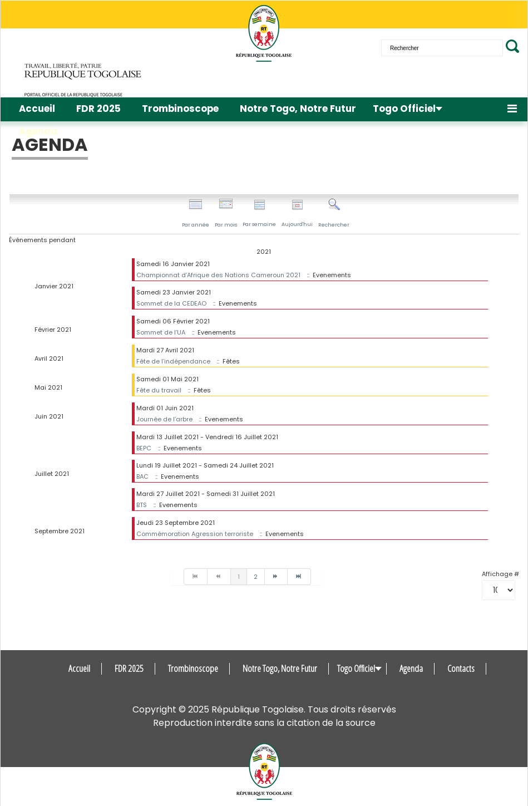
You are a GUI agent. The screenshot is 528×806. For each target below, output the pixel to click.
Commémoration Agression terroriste (194, 533)
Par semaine (259, 213)
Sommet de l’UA (160, 332)
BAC (142, 476)
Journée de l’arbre (164, 419)
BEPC (143, 448)
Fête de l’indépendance (173, 361)
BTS (141, 504)
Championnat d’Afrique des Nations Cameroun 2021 (218, 275)
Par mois (226, 213)
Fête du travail (158, 390)
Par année (195, 213)
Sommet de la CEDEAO (171, 303)
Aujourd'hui (297, 213)
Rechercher (333, 213)
